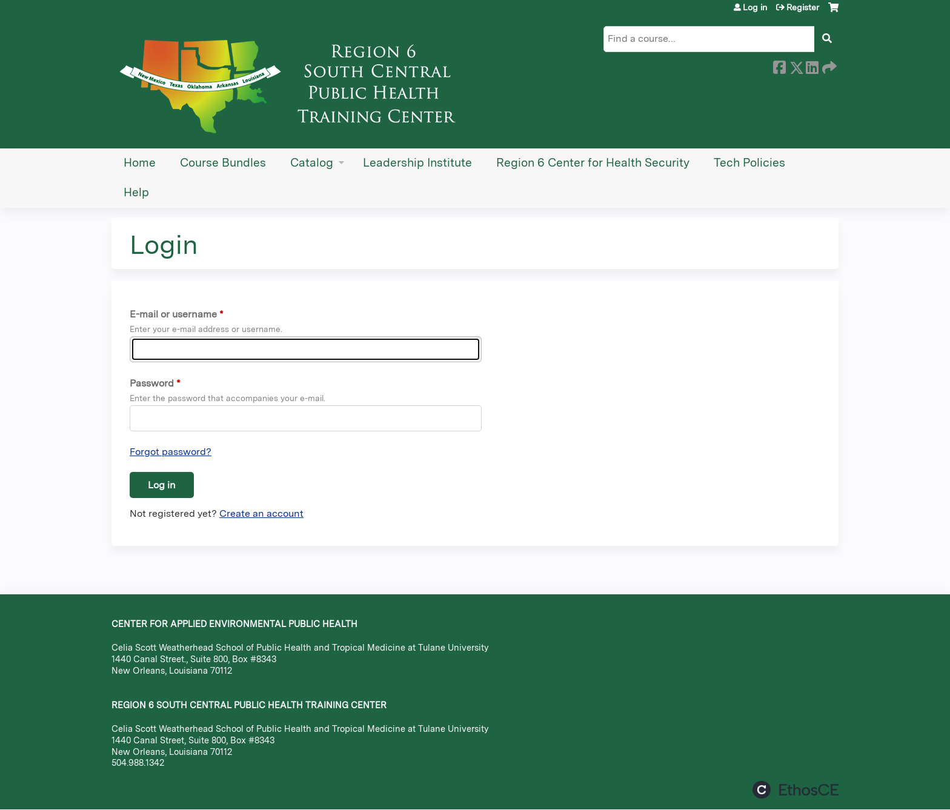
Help (136, 192)
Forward (828, 65)
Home (140, 163)
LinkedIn (812, 65)
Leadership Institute (417, 163)
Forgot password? (170, 451)
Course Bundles (223, 163)
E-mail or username (173, 314)
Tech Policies (749, 163)
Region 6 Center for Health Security (592, 163)
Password (152, 383)
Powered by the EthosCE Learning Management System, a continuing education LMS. (795, 789)
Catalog (311, 163)
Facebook (779, 65)
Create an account (261, 513)
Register (802, 7)
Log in (755, 7)
